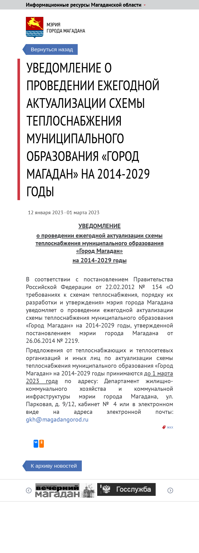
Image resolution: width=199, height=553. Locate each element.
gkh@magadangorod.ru (57, 419)
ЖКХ (170, 427)
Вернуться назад (52, 49)
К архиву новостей (54, 466)
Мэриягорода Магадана (66, 28)
